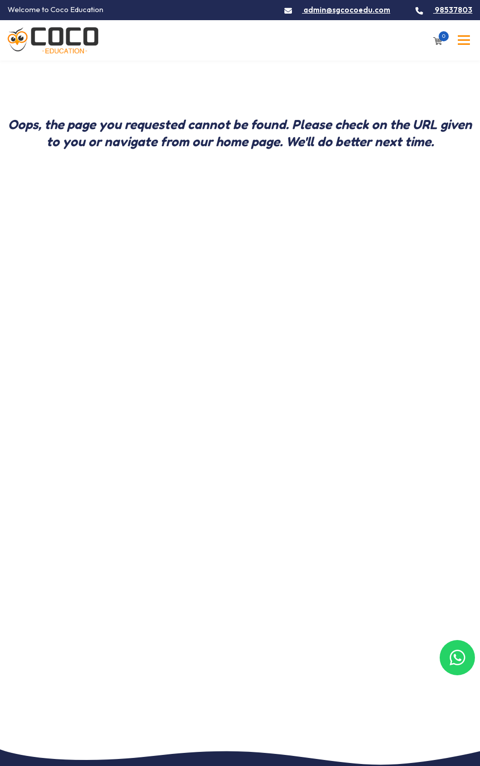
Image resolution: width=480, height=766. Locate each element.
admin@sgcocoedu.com (337, 10)
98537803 (443, 10)
